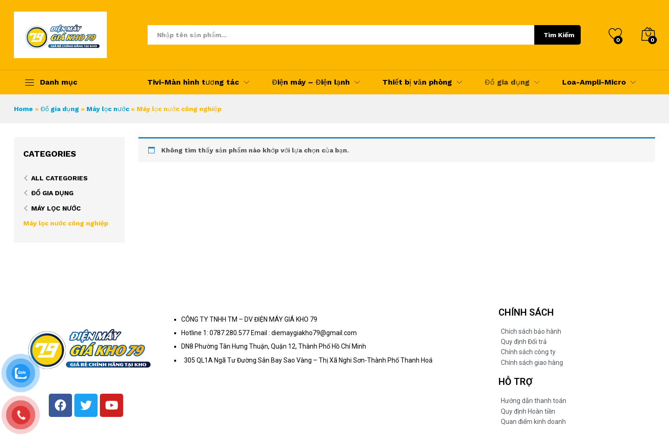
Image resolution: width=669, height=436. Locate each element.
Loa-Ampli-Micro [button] (594, 82)
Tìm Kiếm (559, 35)
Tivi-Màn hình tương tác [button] (193, 82)
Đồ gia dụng (59, 108)
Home (23, 108)
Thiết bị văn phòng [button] (417, 82)
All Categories (59, 178)
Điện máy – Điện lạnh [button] (311, 82)
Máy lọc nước (107, 108)
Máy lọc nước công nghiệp (65, 223)
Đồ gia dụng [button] (507, 82)
